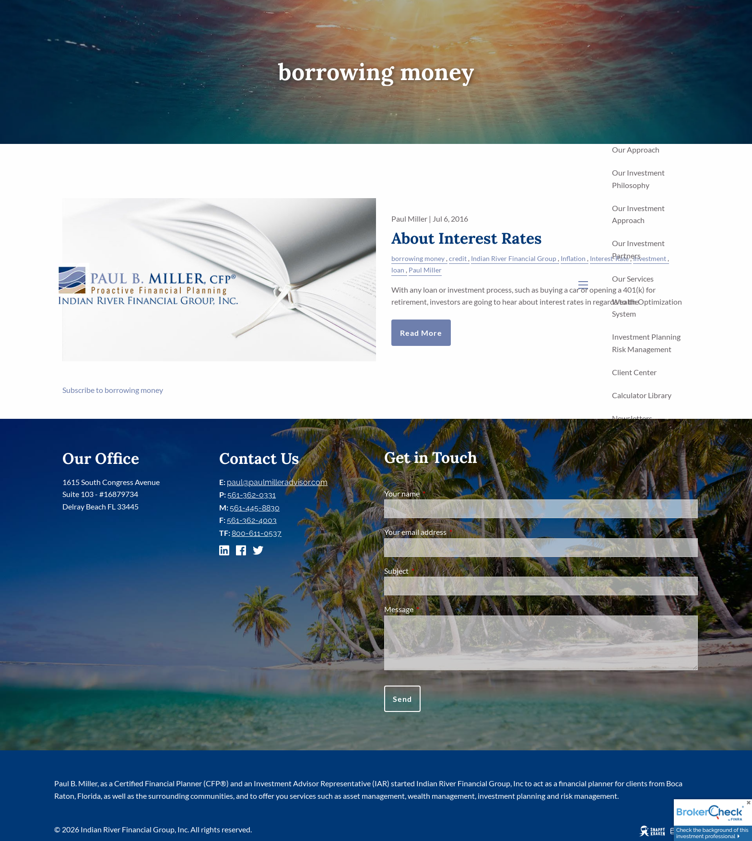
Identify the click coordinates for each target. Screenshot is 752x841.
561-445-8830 (255, 507)
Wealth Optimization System (647, 308)
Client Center (634, 372)
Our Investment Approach (638, 214)
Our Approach (635, 149)
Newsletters (632, 418)
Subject (431, 570)
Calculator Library (641, 395)
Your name (436, 493)
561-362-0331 (251, 494)
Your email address (450, 531)
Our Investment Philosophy (638, 179)
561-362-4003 (252, 520)
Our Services (633, 278)
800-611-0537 (257, 533)
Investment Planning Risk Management (646, 343)
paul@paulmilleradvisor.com (277, 482)
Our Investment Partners (638, 249)
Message (433, 609)
